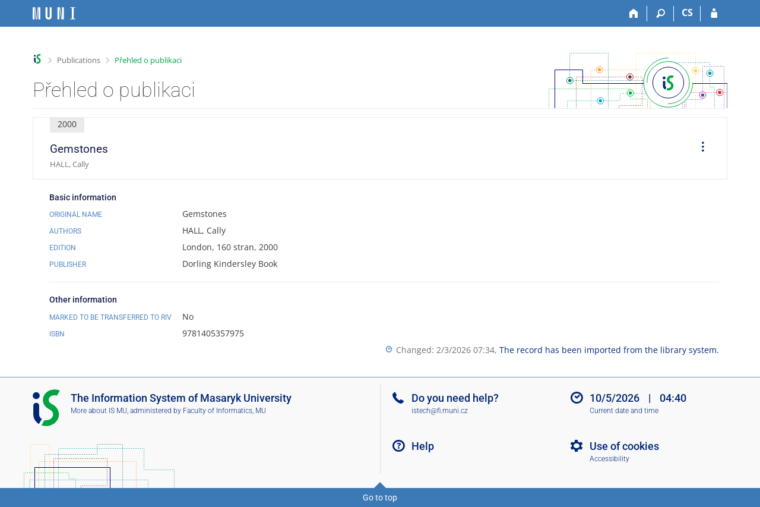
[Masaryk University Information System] (54, 13)
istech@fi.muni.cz (439, 411)
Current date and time (624, 411)
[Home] (633, 13)
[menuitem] (699, 148)
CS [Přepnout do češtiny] (687, 12)
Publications (78, 60)
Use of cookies (624, 446)
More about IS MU (99, 411)
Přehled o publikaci (148, 60)
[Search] (660, 13)
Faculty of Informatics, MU (224, 411)
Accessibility (609, 459)
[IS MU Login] (714, 13)
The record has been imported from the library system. (609, 349)
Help (422, 446)
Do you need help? (455, 398)
